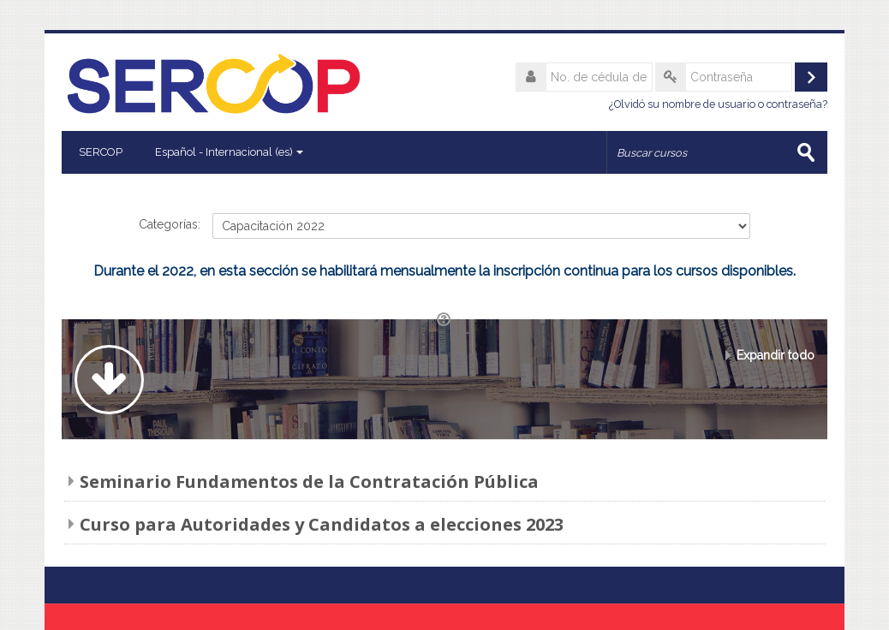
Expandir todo (775, 355)
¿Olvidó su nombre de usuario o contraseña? (718, 104)
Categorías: (169, 224)
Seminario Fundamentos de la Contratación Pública (309, 481)
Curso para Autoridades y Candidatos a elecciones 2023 (322, 524)
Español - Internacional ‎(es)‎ (229, 152)
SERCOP (100, 152)
